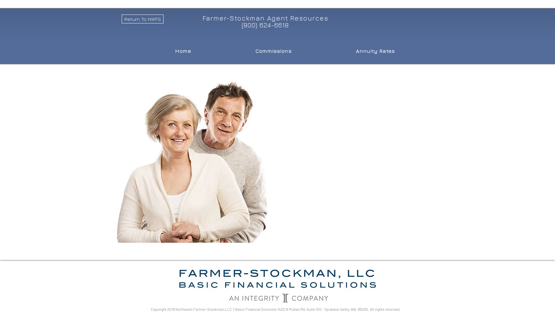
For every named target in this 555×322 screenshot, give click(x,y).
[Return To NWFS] (143, 19)
